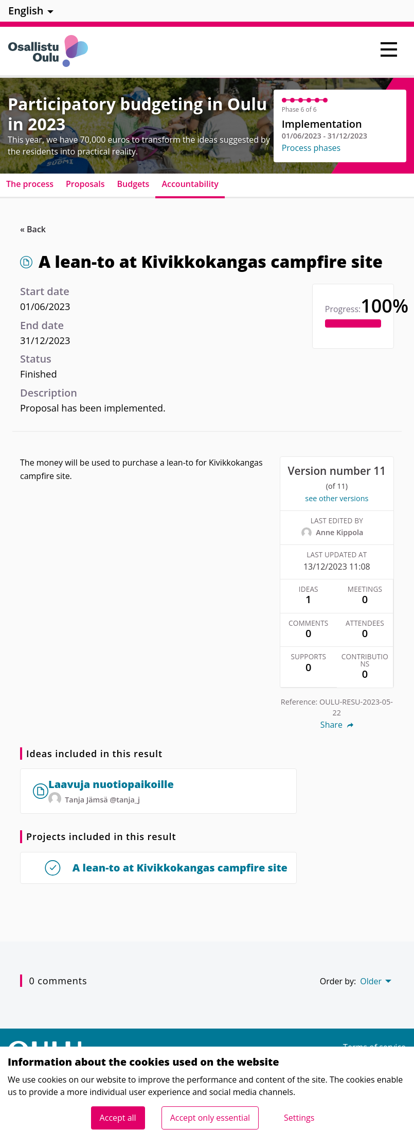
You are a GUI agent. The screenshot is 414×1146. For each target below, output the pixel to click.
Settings (299, 1117)
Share (336, 725)
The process (29, 184)
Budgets (133, 184)
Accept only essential (210, 1117)
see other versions (336, 498)
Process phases (311, 147)
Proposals (85, 184)
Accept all (118, 1117)
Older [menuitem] (371, 981)
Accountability (189, 184)
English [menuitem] (26, 11)
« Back (33, 229)
